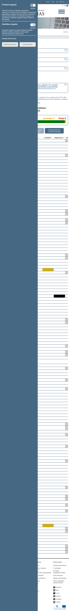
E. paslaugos (57, 568)
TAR (52, 2)
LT (60, 2)
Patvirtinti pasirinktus (10, 44)
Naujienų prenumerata (59, 578)
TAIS (47, 2)
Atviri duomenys (58, 575)
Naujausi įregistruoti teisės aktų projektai (39, 572)
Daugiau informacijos (9, 38)
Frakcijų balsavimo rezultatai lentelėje (54, 131)
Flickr (57, 590)
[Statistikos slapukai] (33, 24)
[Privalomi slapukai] (33, 5)
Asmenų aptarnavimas (59, 565)
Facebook (58, 587)
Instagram (58, 599)
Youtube (58, 596)
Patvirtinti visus (27, 44)
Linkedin (58, 602)
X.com (57, 593)
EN (63, 2)
